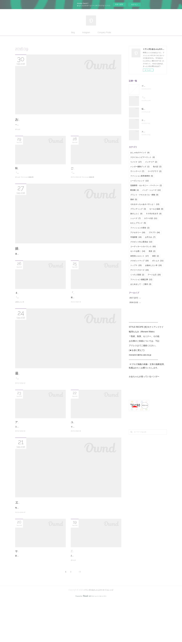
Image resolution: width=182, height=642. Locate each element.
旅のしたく (136, 214)
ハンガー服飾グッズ (139, 167)
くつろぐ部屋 (137, 275)
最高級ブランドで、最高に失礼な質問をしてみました (55, 394)
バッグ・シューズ (151, 190)
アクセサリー (137, 232)
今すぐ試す (119, 4)
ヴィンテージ (137, 171)
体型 (155, 256)
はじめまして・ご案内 (140, 284)
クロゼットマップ (139, 261)
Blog (73, 32)
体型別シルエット (139, 256)
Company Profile (104, 32)
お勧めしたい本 (19, 322)
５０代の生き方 (153, 214)
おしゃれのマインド (139, 152)
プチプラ (154, 232)
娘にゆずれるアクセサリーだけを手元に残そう (50, 259)
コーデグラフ (154, 171)
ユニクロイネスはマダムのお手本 (90, 446)
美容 (152, 251)
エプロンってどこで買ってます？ (40, 534)
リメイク (136, 162)
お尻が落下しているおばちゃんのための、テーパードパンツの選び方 (67, 119)
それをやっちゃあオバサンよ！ (144, 204)
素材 (133, 199)
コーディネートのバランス (143, 246)
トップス (136, 265)
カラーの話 (150, 218)
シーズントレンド (139, 181)
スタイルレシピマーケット (142, 157)
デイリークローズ (76, 187)
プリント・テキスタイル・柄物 (144, 195)
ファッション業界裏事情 (141, 176)
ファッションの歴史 (139, 228)
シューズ (135, 218)
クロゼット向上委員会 (141, 242)
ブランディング (138, 209)
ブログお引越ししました (151, 86)
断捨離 (134, 190)
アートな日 (154, 275)
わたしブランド (138, 223)
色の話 (157, 167)
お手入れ (150, 237)
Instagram (86, 32)
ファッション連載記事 (27, 187)
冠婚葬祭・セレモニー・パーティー (146, 185)
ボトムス (17, 132)
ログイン (134, 4)
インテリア (151, 162)
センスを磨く (137, 251)
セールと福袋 (156, 209)
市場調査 (136, 237)
